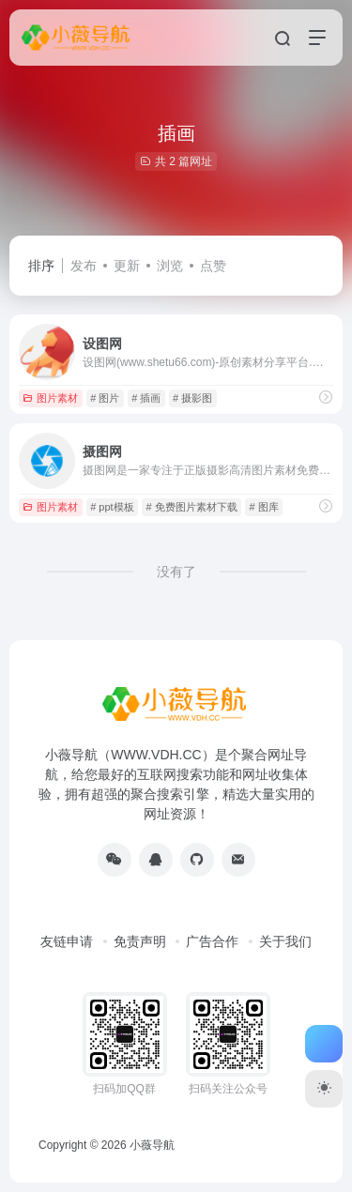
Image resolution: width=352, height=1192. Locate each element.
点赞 (213, 265)
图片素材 (50, 398)
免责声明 (140, 941)
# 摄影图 (192, 398)
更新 (127, 265)
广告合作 (212, 941)
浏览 (170, 265)
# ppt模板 (111, 506)
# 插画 (146, 398)
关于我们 (285, 941)
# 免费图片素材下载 (191, 506)
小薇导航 (152, 1145)
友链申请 (66, 941)
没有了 (176, 571)
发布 (83, 265)
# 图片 (104, 398)
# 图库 (263, 506)
